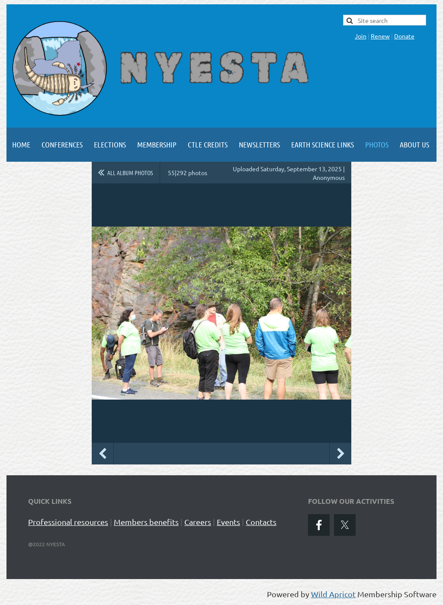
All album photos (130, 172)
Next (340, 453)
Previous (102, 453)
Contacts (261, 521)
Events (228, 521)
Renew (380, 36)
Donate (404, 36)
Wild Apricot (333, 594)
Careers (197, 521)
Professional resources (68, 521)
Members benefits (146, 521)
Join (360, 36)
